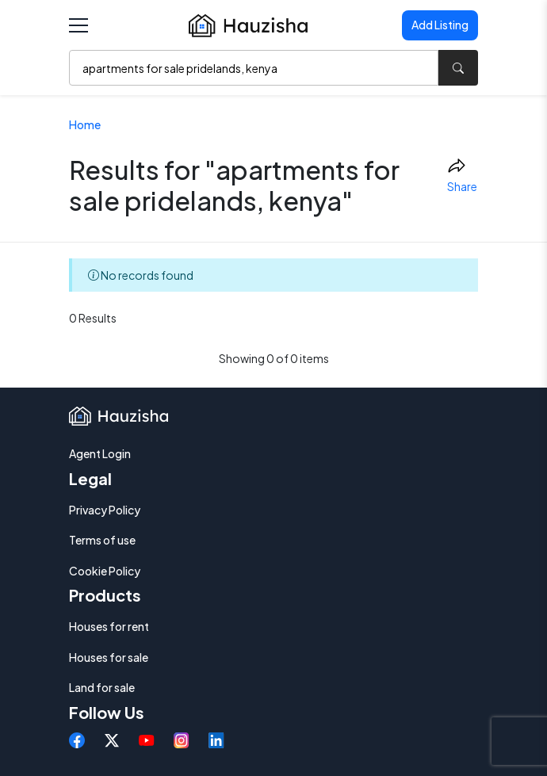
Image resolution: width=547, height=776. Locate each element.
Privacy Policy (104, 510)
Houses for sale (108, 657)
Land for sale (102, 687)
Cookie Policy (104, 571)
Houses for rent (109, 626)
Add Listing (440, 24)
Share (462, 175)
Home (85, 124)
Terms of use (102, 540)
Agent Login (100, 453)
